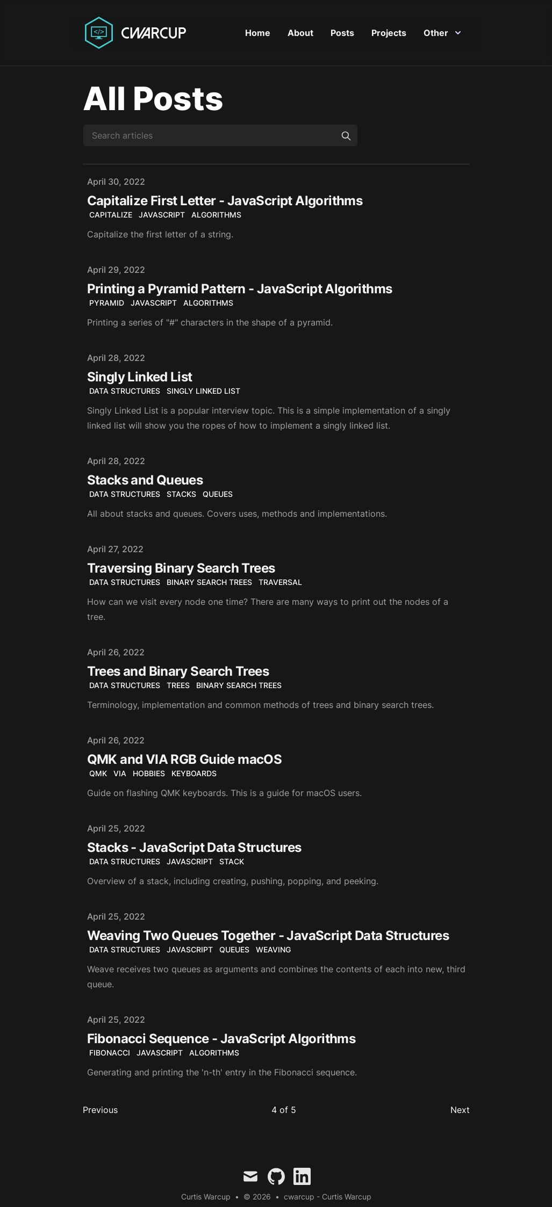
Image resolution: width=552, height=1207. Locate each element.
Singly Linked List (139, 377)
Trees (178, 685)
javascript (162, 215)
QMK (98, 773)
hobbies (149, 773)
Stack (231, 861)
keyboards (194, 773)
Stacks (181, 494)
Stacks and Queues (145, 480)
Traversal (280, 582)
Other (442, 33)
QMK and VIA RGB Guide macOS (184, 760)
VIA (119, 773)
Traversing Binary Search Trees (181, 568)
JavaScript (154, 303)
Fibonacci (109, 1053)
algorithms (216, 215)
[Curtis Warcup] (137, 33)
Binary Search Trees (209, 582)
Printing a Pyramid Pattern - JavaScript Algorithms (239, 289)
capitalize (110, 215)
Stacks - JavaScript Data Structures (194, 848)
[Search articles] (220, 136)
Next (460, 1110)
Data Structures (124, 391)
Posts (342, 33)
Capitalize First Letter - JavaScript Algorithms (225, 201)
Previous (100, 1110)
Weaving (273, 950)
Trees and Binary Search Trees (178, 672)
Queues (218, 494)
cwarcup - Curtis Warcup (327, 1197)
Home (257, 33)
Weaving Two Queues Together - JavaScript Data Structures (268, 936)
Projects (388, 33)
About (300, 33)
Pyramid (106, 303)
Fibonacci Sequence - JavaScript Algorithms (221, 1039)
